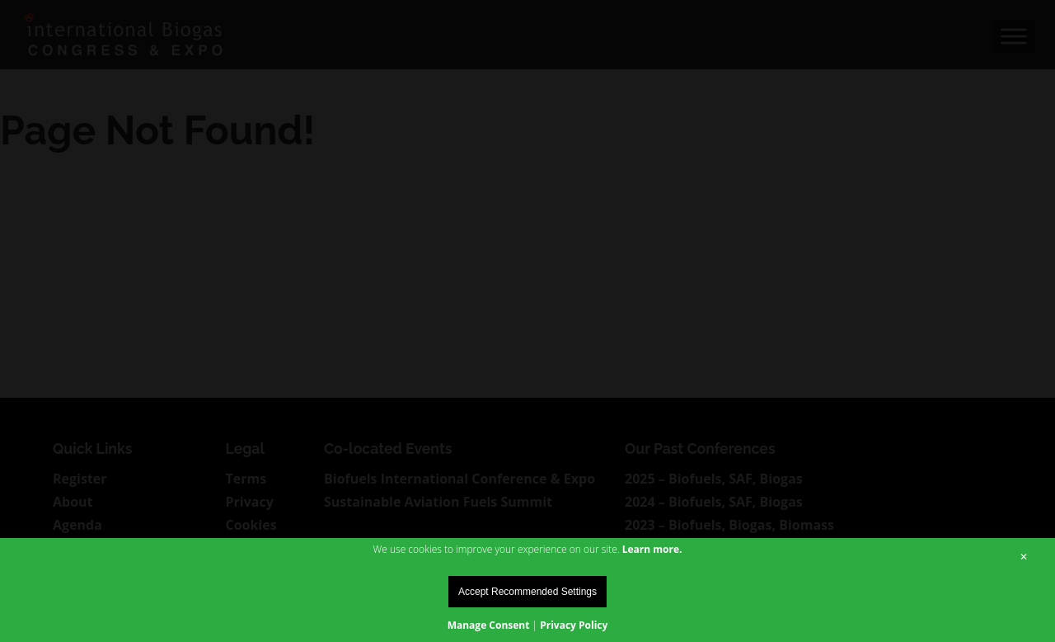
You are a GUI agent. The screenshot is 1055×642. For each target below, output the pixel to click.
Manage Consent (489, 625)
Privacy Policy (573, 625)
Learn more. (652, 549)
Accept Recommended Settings (527, 591)
